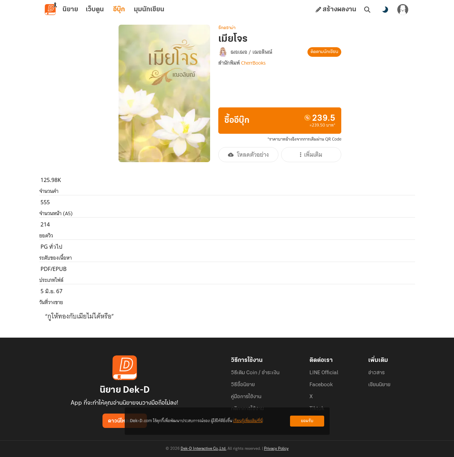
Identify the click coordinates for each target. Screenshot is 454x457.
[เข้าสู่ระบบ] (403, 9)
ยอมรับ (307, 421)
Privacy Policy (276, 449)
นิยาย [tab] (70, 9)
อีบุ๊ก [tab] (119, 9)
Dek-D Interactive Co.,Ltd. (203, 449)
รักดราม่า (226, 27)
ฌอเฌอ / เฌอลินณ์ (251, 52)
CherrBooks (253, 62)
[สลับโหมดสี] (385, 9)
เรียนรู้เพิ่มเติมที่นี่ (248, 421)
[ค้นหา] (367, 9)
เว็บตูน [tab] (95, 9)
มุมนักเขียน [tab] (149, 9)
